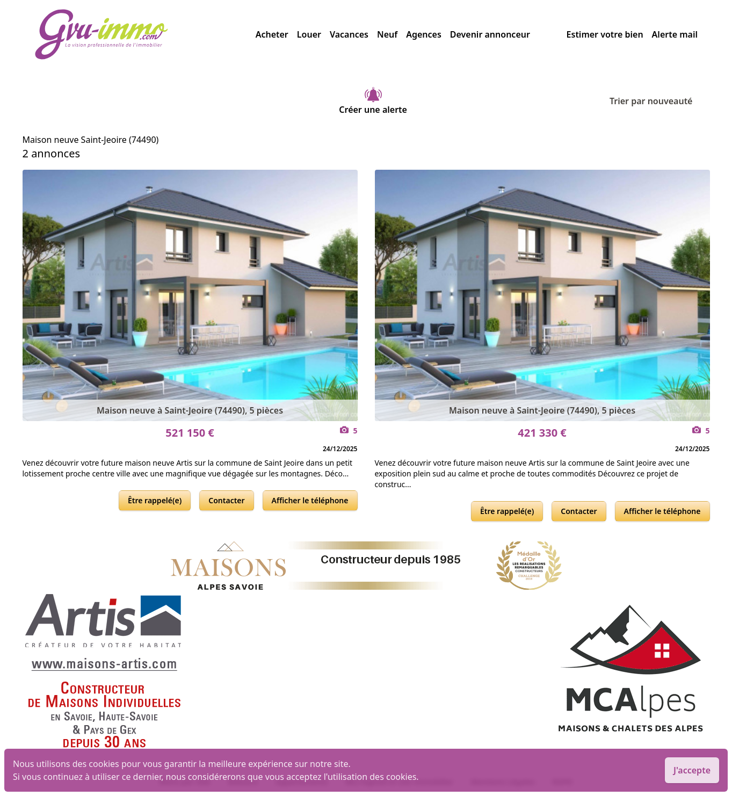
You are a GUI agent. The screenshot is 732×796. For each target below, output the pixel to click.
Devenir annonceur (490, 34)
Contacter (226, 500)
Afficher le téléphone (310, 500)
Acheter (272, 34)
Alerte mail (675, 34)
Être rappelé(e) (155, 500)
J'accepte (692, 770)
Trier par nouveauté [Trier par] (660, 101)
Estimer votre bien (605, 34)
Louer (309, 34)
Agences (423, 34)
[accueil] (145, 34)
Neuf (387, 34)
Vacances (349, 34)
